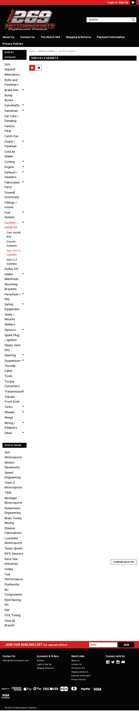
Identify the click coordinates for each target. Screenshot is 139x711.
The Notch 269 (50, 37)
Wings (8, 417)
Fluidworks (11, 584)
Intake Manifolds (11, 276)
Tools (8, 376)
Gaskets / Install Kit (11, 225)
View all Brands (9, 623)
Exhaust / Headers (10, 175)
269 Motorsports (13, 455)
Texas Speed (13, 548)
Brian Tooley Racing (13, 520)
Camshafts (11, 105)
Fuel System (9, 215)
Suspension (12, 361)
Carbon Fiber (9, 128)
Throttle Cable (9, 368)
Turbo (8, 407)
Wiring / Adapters (10, 425)
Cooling (9, 162)
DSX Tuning (12, 615)
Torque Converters (12, 384)
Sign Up (123, 2)
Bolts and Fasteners (11, 82)
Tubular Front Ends (12, 399)
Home (32, 51)
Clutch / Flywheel (10, 144)
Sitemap (32, 708)
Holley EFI (11, 269)
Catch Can (11, 136)
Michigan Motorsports (13, 500)
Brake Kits (11, 90)
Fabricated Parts (11, 185)
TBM (7, 493)
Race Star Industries (11, 561)
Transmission (13, 391)
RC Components (13, 592)
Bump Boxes (8, 97)
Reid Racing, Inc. (12, 602)
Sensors (10, 330)
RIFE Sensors (13, 553)
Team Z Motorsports (13, 485)
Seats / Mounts (9, 317)
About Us (8, 37)
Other (8, 433)
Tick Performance (13, 576)
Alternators (12, 74)
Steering (10, 355)
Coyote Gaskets (12, 243)
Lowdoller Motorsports (13, 540)
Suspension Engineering (12, 510)
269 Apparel (9, 67)
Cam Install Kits (14, 234)
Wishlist (40, 660)
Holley (8, 569)
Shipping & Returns (78, 37)
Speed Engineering (12, 475)
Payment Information (111, 37)
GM (6, 610)
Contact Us (27, 37)
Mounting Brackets (10, 286)
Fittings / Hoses (10, 205)
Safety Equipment (11, 306)
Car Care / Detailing (11, 118)
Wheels (9, 412)
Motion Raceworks (12, 465)
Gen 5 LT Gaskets (12, 262)
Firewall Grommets (11, 195)
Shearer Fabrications (13, 530)
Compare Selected (123, 562)
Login (110, 2)
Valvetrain (11, 111)
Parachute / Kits (12, 296)
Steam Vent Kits (12, 347)
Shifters (9, 324)
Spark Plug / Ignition (11, 337)
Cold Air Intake (9, 154)
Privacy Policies (12, 43)
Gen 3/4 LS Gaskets (13, 252)
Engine (9, 167)
